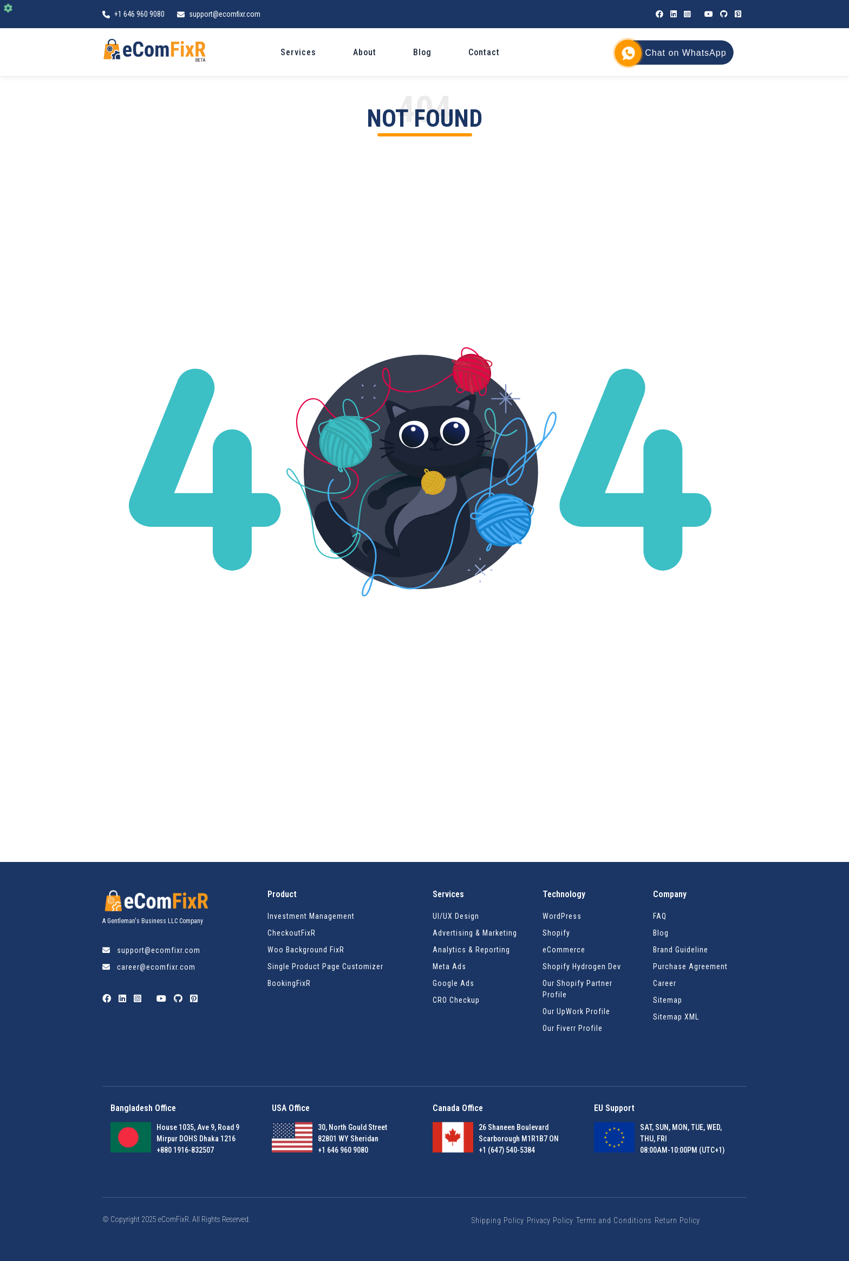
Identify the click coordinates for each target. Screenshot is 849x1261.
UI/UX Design (456, 916)
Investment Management (311, 916)
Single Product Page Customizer (325, 966)
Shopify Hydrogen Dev (582, 966)
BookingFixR (289, 983)
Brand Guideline (680, 949)
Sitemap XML (676, 1016)
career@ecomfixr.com (156, 967)
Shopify (556, 933)
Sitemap (667, 1000)
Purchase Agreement (690, 966)
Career (664, 983)
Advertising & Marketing (475, 933)
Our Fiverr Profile (573, 1028)
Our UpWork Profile (576, 1011)
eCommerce (564, 949)
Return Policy (677, 1220)
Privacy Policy (550, 1220)
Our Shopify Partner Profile (577, 989)
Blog (422, 52)
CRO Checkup (456, 1000)
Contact (484, 52)
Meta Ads (449, 966)
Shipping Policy (498, 1220)
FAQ (660, 916)
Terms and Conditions (614, 1220)
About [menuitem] (364, 52)
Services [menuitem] (298, 52)
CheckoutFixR (291, 933)
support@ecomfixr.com (224, 14)
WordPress (562, 916)
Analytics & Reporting (471, 949)
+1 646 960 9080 (140, 14)
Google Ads (453, 983)
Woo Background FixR (305, 949)
